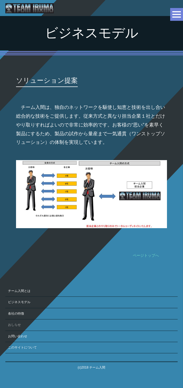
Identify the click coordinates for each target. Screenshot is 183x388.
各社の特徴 (16, 313)
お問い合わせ (17, 336)
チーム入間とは (19, 291)
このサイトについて (22, 347)
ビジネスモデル (19, 302)
